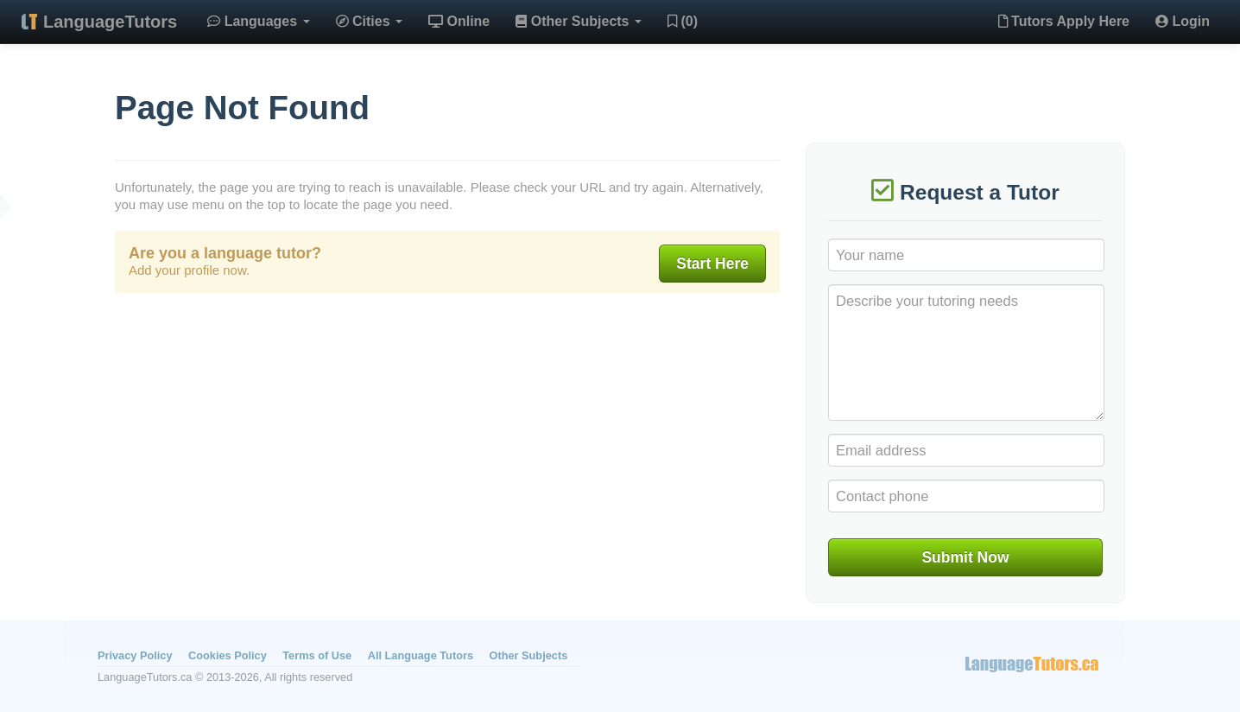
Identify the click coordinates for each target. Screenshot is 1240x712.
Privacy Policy (135, 655)
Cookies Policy (227, 655)
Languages (258, 21)
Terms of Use (316, 655)
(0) (682, 21)
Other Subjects (579, 21)
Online (459, 21)
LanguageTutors (110, 21)
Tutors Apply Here (1063, 21)
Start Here (712, 263)
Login (1182, 21)
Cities (369, 21)
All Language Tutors (420, 655)
